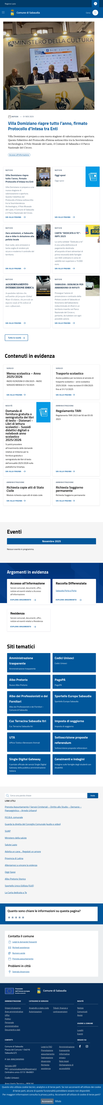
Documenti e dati (12, 1029)
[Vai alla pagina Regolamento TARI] (66, 470)
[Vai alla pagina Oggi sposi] (64, 216)
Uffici (7, 1015)
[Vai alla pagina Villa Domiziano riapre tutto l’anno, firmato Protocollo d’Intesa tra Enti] (15, 216)
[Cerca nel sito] (95, 13)
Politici (8, 1018)
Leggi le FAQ (46, 1046)
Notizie (80, 1008)
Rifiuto (58, 1101)
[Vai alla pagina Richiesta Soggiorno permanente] (66, 499)
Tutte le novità (16, 337)
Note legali (64, 1061)
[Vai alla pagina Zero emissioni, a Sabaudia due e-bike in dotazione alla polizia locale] (15, 267)
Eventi (80, 1033)
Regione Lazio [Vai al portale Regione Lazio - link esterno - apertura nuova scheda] (10, 3)
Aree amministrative (14, 1011)
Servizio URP (10, 1065)
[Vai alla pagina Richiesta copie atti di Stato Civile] (17, 499)
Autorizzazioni (35, 1011)
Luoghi (80, 1030)
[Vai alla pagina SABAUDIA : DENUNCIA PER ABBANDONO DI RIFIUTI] (64, 322)
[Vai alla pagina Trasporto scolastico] (66, 393)
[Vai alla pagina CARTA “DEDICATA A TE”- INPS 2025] (64, 267)
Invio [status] (93, 795)
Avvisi (79, 1015)
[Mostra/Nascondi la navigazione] (3, 12)
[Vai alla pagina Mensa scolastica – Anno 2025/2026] (17, 393)
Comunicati (82, 1011)
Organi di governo (13, 1008)
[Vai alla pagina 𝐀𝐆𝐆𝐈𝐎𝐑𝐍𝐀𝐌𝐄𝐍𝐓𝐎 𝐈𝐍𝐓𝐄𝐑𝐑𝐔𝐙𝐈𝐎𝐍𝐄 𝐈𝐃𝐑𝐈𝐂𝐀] (15, 322)
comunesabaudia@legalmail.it (23, 1069)
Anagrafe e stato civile (39, 1008)
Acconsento (47, 1101)
